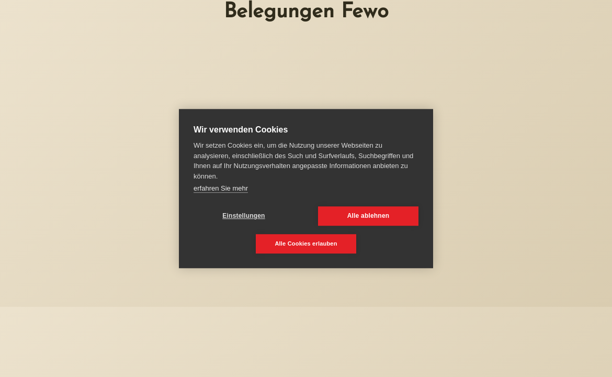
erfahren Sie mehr (221, 188)
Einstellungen (243, 215)
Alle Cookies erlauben (306, 243)
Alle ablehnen (368, 215)
